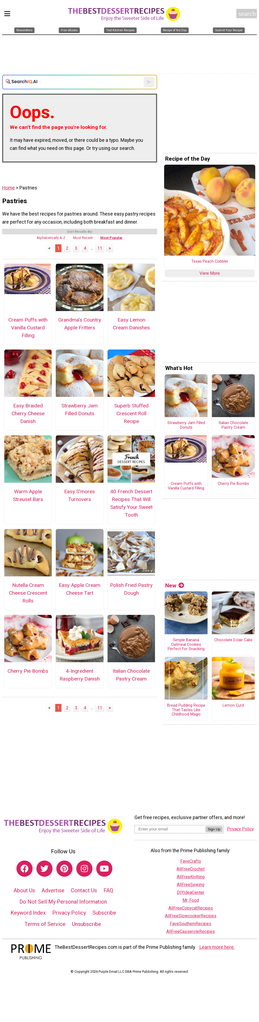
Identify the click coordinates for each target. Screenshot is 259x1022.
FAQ (108, 890)
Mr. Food (190, 900)
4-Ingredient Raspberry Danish (80, 675)
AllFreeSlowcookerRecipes (190, 915)
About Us (24, 890)
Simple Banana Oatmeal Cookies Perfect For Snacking (186, 644)
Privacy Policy (69, 913)
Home (8, 188)
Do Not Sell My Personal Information (63, 901)
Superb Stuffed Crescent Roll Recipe (131, 413)
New (174, 585)
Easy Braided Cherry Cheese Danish (28, 413)
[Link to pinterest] (64, 869)
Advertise (53, 890)
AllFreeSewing (190, 884)
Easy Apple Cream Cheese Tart (79, 589)
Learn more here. (217, 947)
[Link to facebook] (24, 869)
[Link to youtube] (104, 869)
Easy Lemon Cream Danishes (131, 324)
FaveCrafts (190, 861)
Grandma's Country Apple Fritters (79, 324)
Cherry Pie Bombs (28, 671)
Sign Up (214, 829)
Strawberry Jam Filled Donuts (79, 410)
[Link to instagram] (84, 869)
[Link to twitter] (44, 869)
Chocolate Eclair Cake (233, 640)
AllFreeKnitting (191, 876)
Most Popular (111, 238)
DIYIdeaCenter (190, 892)
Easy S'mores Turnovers (79, 495)
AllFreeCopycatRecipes (190, 908)
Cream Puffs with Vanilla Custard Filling (27, 328)
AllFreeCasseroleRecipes (190, 931)
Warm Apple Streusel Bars (28, 495)
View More (209, 273)
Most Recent (83, 238)
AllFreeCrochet (191, 869)
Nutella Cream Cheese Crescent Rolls (28, 593)
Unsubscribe (86, 924)
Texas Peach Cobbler (209, 261)
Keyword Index (28, 913)
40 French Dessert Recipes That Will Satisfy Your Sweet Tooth (131, 503)
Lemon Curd (233, 705)
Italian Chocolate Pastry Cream (131, 675)
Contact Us (84, 890)
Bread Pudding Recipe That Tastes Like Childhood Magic (186, 710)
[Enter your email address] (170, 829)
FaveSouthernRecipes (190, 923)
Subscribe (104, 913)
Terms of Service (45, 924)
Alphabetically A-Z (51, 238)
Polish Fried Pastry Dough (131, 589)
